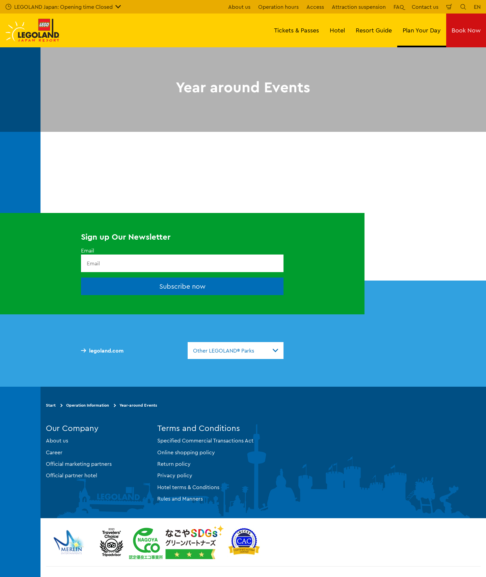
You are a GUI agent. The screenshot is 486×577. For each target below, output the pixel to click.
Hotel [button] (337, 30)
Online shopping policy (186, 452)
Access (315, 6)
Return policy (174, 463)
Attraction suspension (359, 6)
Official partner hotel (71, 475)
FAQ (399, 6)
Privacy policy (174, 475)
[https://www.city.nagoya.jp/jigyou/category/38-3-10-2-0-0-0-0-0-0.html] (176, 542)
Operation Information (87, 405)
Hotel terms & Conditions (188, 487)
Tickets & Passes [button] (296, 30)
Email (87, 250)
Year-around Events (138, 405)
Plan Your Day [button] (422, 30)
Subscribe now (182, 286)
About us (239, 6)
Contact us (425, 6)
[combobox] (236, 350)
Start (51, 405)
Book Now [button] (466, 30)
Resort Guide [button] (374, 30)
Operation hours (278, 6)
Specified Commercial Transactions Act (205, 440)
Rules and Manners (180, 498)
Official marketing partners (79, 463)
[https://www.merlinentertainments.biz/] (69, 542)
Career (54, 452)
